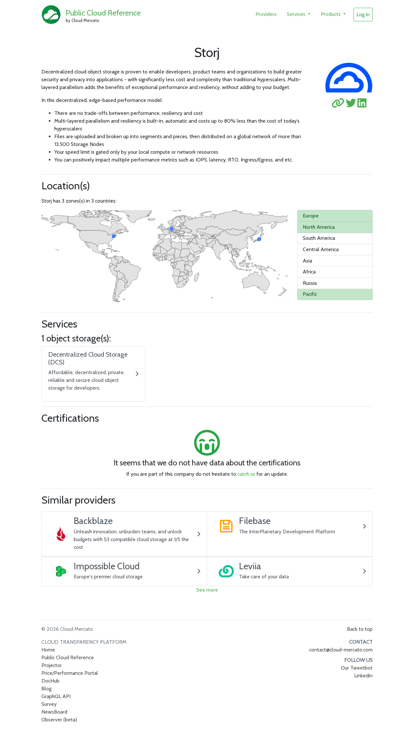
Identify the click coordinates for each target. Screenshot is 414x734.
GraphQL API (56, 696)
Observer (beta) (59, 720)
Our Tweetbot (357, 668)
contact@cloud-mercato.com (341, 650)
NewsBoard (54, 712)
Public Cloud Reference (103, 12)
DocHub (50, 681)
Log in (363, 14)
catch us (246, 474)
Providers (266, 14)
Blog (46, 688)
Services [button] (297, 14)
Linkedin (363, 676)
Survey (49, 704)
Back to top (360, 629)
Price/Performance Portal (69, 673)
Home (48, 650)
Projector (51, 665)
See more (207, 590)
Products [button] (331, 14)
